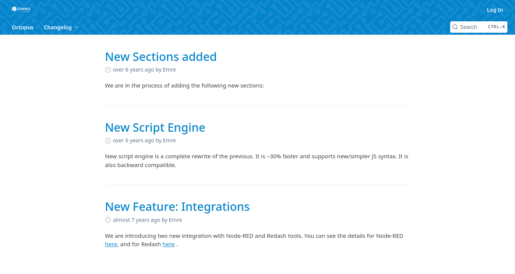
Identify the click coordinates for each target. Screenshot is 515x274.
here (111, 244)
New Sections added (161, 56)
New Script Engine (155, 127)
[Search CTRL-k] (478, 27)
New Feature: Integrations (177, 206)
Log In (495, 9)
